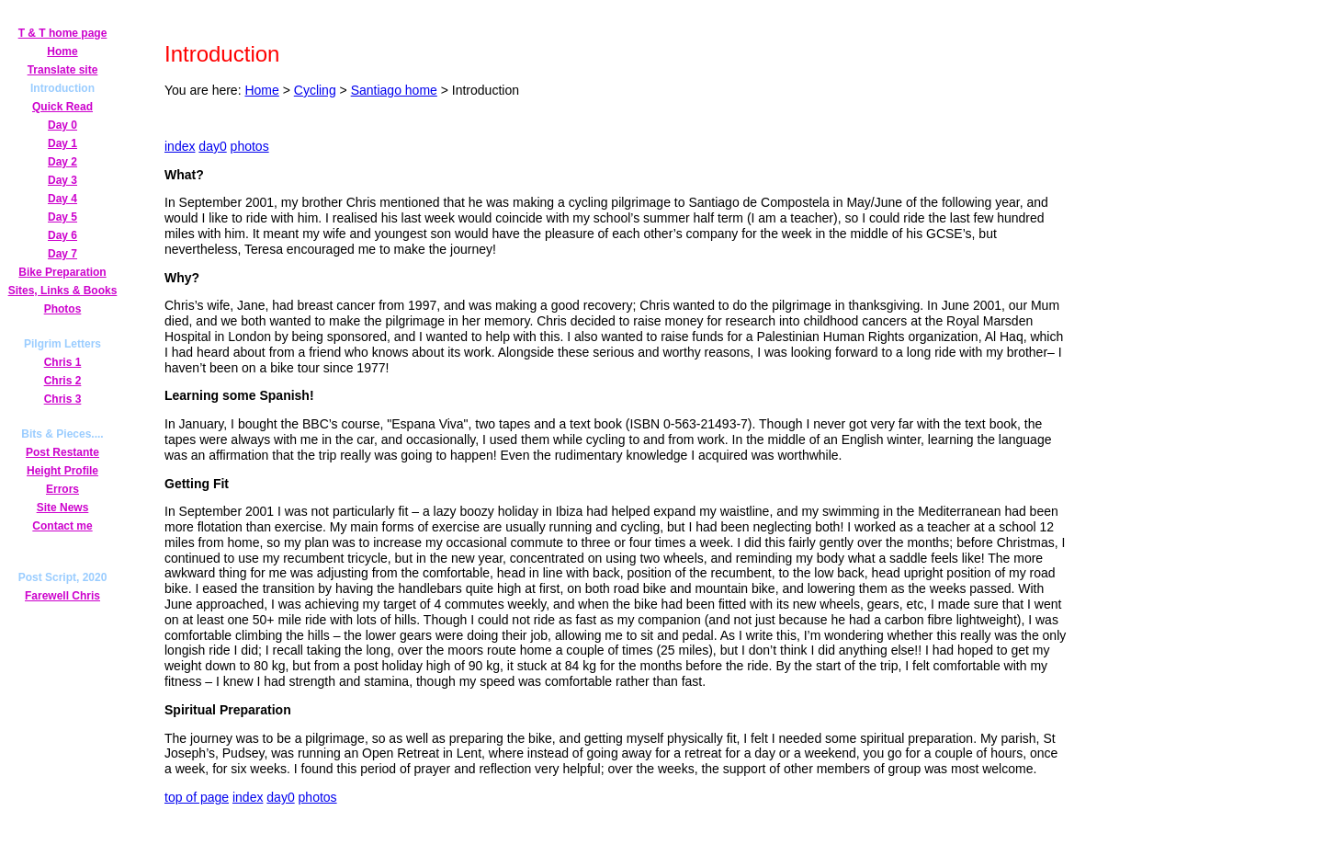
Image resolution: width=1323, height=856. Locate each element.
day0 (212, 146)
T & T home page (62, 33)
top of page (196, 797)
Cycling (315, 90)
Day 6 (62, 235)
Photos (63, 308)
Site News (63, 507)
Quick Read (62, 106)
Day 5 (62, 217)
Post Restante (62, 452)
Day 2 (62, 161)
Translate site (63, 69)
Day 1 (62, 143)
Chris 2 (63, 380)
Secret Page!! (62, 543)
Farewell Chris (62, 595)
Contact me (62, 525)
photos (250, 146)
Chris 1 (63, 362)
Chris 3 (63, 399)
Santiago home (394, 90)
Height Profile (62, 470)
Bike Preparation (62, 272)
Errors (62, 489)
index (179, 146)
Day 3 (62, 180)
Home (62, 51)
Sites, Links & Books (63, 290)
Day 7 (62, 253)
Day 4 (62, 198)
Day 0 (62, 125)
